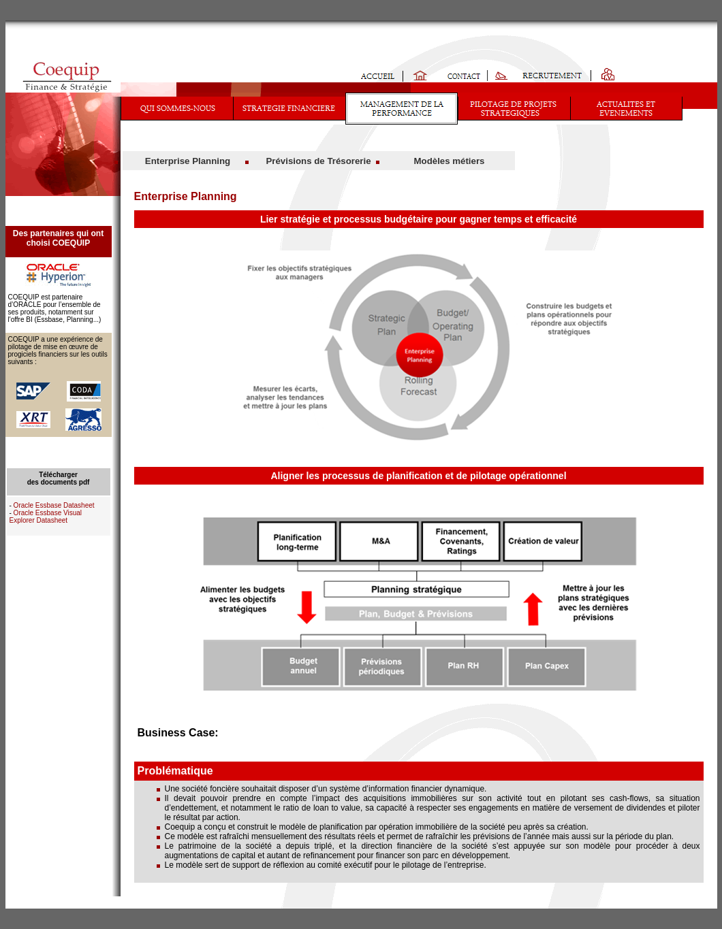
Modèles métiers (449, 161)
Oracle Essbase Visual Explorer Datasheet (46, 516)
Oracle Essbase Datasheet (54, 505)
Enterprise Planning (187, 161)
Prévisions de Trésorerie (318, 161)
